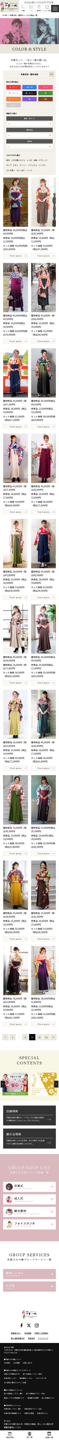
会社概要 (16, 1363)
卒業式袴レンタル (10, 1378)
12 (46, 1037)
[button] (3, 1084)
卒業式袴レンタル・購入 (12, 1409)
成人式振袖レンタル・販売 (32, 1374)
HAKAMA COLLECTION (39, 2)
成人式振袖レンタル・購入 (13, 1393)
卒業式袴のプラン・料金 (33, 1409)
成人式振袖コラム (48, 1398)
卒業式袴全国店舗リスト (12, 1413)
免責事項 (31, 1338)
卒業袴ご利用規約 (41, 1333)
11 (39, 1037)
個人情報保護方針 (18, 1338)
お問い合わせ (27, 1363)
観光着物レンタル (26, 1378)
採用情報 (27, 1333)
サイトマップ (43, 1338)
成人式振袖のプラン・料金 (35, 1393)
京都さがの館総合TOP (12, 1374)
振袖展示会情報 (33, 1398)
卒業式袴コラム (42, 1413)
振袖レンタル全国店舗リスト (14, 1398)
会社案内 (7, 1363)
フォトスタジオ (40, 1378)
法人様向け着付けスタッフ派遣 (15, 1382)
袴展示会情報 (29, 1413)
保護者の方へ (16, 1333)
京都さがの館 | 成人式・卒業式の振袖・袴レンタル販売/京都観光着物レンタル (28, 1425)
